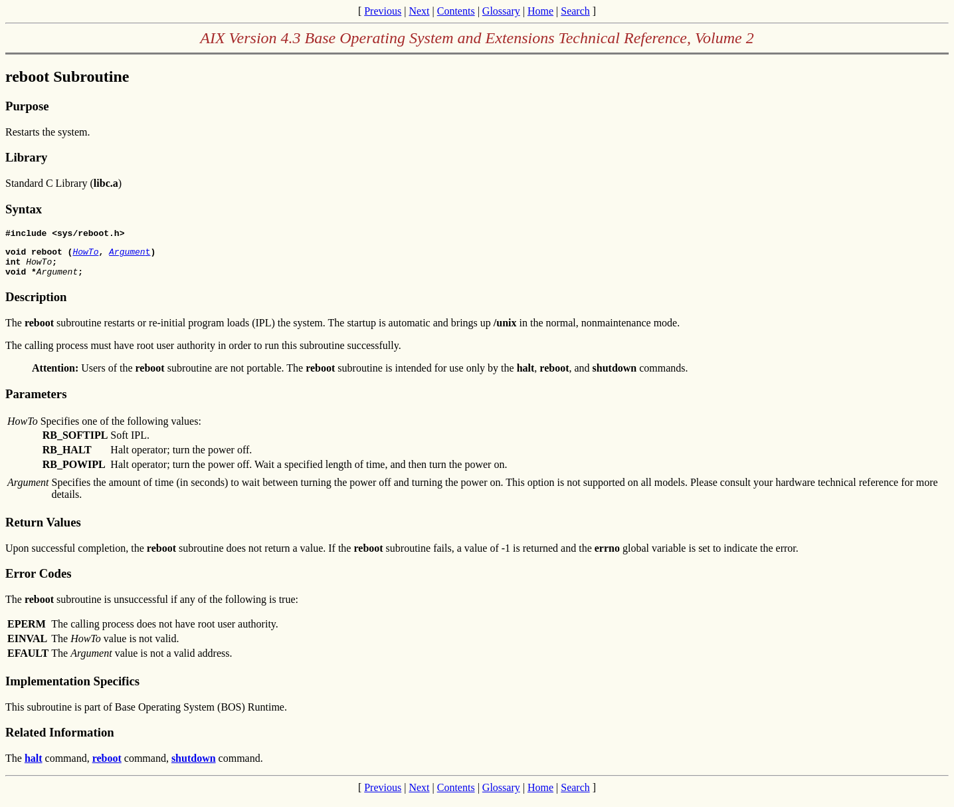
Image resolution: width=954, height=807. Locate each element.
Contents (456, 11)
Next (419, 11)
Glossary (501, 11)
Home (540, 11)
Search (575, 11)
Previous (382, 11)
